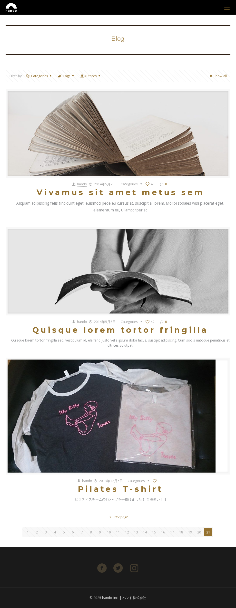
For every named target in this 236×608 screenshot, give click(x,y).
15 (154, 532)
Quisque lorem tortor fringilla (120, 330)
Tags (66, 76)
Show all (218, 76)
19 (190, 532)
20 (199, 532)
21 (208, 532)
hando (82, 184)
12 (127, 532)
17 (172, 532)
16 (163, 532)
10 (109, 532)
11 (118, 532)
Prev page (118, 516)
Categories (39, 76)
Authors (91, 76)
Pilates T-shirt (120, 489)
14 (145, 532)
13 (136, 532)
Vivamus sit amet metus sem (120, 192)
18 (181, 532)
